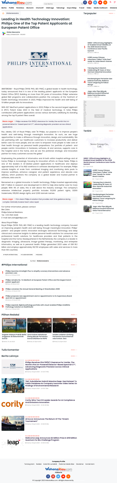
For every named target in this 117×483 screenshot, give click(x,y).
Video (89, 8)
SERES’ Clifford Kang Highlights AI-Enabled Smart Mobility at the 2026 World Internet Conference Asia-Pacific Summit (100, 47)
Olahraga (50, 8)
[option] (14, 332)
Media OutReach (100, 8)
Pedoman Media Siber (66, 464)
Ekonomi (29, 8)
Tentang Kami (29, 464)
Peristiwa (20, 8)
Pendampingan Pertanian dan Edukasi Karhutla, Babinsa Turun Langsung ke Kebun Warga (100, 82)
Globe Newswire (13, 32)
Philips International (11, 254)
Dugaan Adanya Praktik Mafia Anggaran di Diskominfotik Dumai (65, 336)
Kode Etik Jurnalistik (50, 464)
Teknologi (60, 8)
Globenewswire (12, 13)
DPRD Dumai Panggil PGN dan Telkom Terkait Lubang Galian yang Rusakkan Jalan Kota (39, 337)
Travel (81, 8)
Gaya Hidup (72, 8)
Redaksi (38, 464)
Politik (11, 8)
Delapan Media (79, 480)
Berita (4, 8)
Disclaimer (80, 464)
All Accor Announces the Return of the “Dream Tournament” (47, 419)
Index (74, 264)
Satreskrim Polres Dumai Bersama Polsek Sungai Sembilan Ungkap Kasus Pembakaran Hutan (12, 337)
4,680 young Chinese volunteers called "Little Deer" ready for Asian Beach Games (100, 59)
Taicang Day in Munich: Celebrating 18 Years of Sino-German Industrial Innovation (99, 70)
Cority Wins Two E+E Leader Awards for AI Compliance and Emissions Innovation (50, 400)
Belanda (39, 254)
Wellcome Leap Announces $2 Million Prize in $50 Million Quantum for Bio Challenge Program (51, 438)
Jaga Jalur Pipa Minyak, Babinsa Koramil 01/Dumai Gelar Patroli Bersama (98, 93)
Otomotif (40, 8)
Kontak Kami (90, 464)
